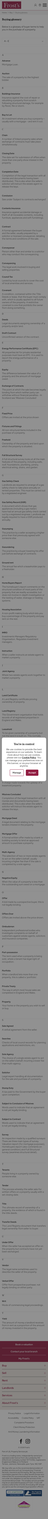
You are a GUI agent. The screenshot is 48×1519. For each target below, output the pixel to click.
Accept (32, 772)
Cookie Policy (29, 757)
